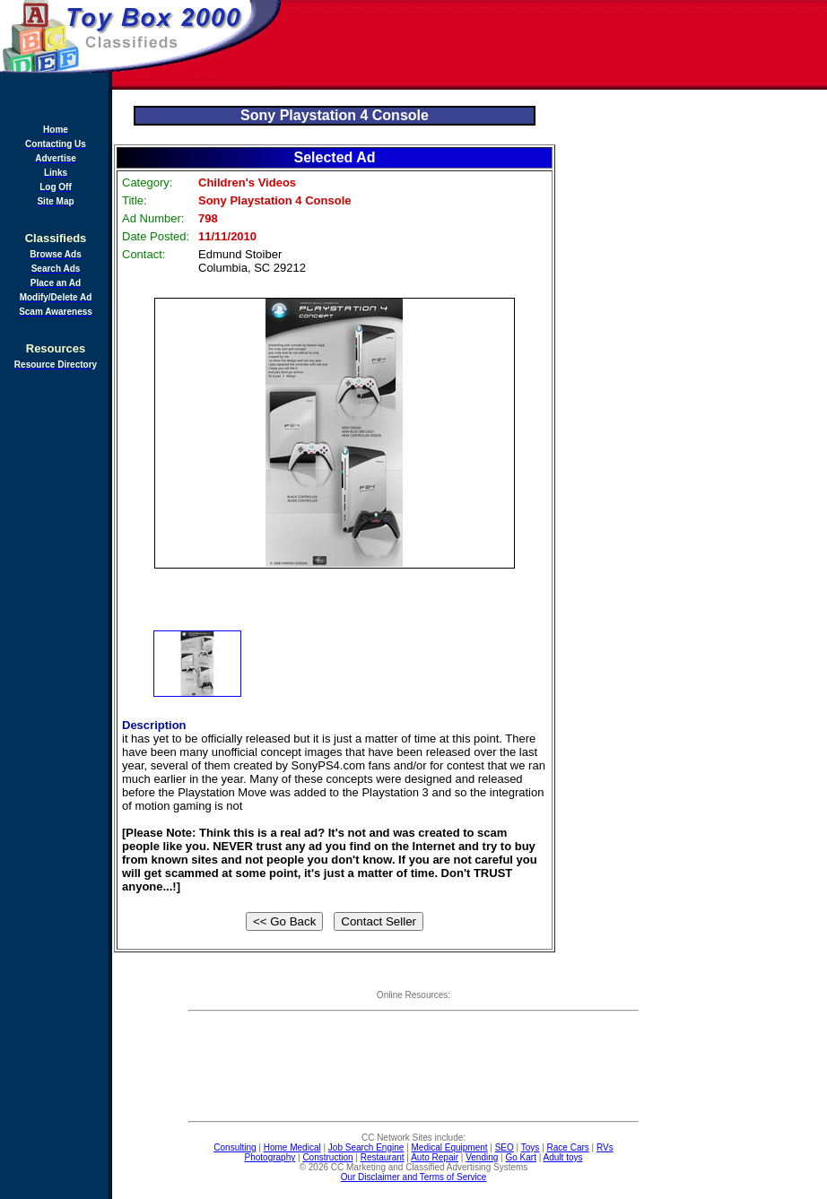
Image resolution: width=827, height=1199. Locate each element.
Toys (530, 1147)
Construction (327, 1157)
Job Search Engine (366, 1147)
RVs (605, 1147)
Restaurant (383, 1157)
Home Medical (292, 1147)
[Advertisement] (556, 45)
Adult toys (563, 1157)
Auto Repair (434, 1157)
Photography (270, 1157)
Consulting (234, 1147)
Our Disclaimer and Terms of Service (414, 1177)
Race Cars (568, 1147)
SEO (504, 1147)
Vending (482, 1157)
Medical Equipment (450, 1147)
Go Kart (520, 1157)
